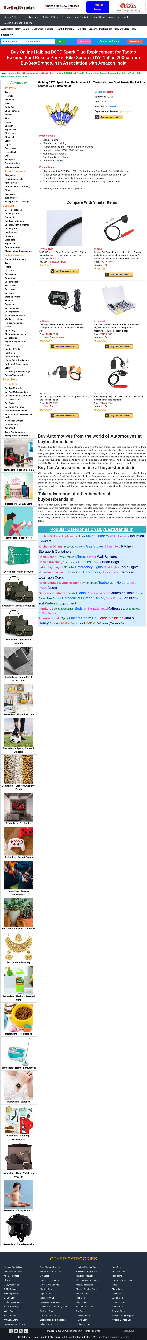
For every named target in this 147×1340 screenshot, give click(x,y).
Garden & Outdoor (13, 23)
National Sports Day (13, 1267)
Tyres (114, 1285)
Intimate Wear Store (49, 1324)
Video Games (10, 1311)
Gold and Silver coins (49, 1280)
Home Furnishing (81, 17)
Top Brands (81, 1311)
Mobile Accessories (84, 1285)
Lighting (28, 23)
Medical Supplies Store (86, 1289)
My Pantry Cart (57, 1337)
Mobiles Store (46, 1289)
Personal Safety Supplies (123, 1315)
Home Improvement (118, 17)
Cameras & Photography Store (53, 1306)
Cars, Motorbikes (11, 1285)
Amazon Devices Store (122, 1320)
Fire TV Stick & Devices (50, 1271)
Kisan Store (81, 1302)
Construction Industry (79, 1337)
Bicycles (7, 1280)
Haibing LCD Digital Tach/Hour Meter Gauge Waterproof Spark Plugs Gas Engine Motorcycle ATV (62, 327)
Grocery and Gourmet (49, 1285)
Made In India (82, 1293)
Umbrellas (116, 1293)
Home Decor (99, 17)
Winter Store (117, 1298)
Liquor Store (45, 1293)
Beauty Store (10, 1298)
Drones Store (118, 1306)
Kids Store (80, 1298)
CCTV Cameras (11, 1289)
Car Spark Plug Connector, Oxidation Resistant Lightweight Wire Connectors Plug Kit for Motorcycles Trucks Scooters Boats (116, 327)
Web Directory (100, 1337)
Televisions (117, 1276)
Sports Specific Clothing (14, 1324)
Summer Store (118, 1302)
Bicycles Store (118, 1311)
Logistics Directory (119, 1337)
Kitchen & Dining (50, 17)
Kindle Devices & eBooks (87, 1280)
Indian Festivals (47, 1298)
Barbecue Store (83, 1324)
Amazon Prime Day (84, 1306)
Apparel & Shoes (11, 1276)
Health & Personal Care (86, 1267)
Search (60, 41)
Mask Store (117, 1289)
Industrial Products (84, 1276)
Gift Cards (44, 1276)
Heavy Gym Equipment (86, 1271)
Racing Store (82, 1320)
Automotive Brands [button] (109, 41)
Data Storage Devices (50, 1267)
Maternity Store (11, 1293)
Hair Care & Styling (12, 1306)
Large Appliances (31, 17)
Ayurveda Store (11, 1320)
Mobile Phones (118, 1271)
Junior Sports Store (12, 1302)
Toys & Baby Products (122, 1280)
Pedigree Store (46, 1311)
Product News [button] (98, 7)
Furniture (65, 17)
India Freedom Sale (13, 1271)
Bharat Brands (40, 1337)
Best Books (24, 1337)
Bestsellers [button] (135, 41)
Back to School (10, 1315)
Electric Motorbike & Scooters (53, 1320)
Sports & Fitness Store (50, 1302)
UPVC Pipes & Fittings (50, 1315)
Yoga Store (117, 1267)
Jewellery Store (83, 1315)
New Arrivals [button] (84, 41)
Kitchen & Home (12, 17)
